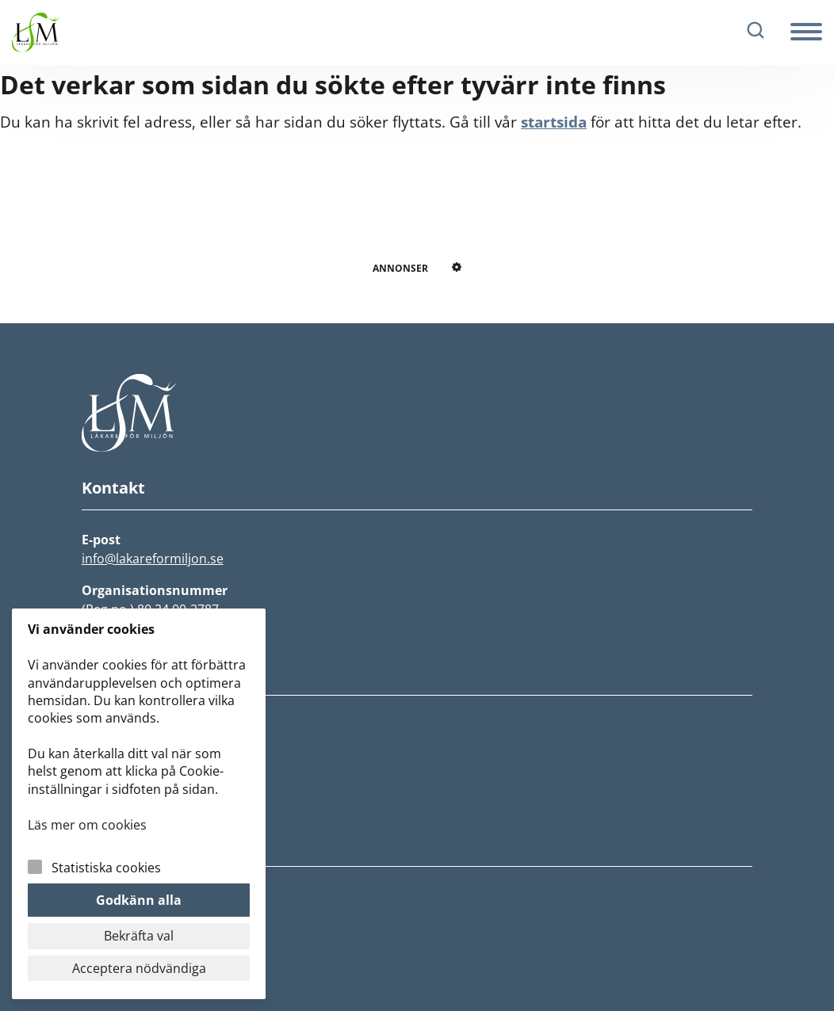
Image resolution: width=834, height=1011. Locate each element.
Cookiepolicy (122, 918)
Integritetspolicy (134, 894)
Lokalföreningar (133, 818)
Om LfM (107, 747)
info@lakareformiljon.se (153, 558)
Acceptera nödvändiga (139, 968)
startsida (554, 122)
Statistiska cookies (106, 867)
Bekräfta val (139, 935)
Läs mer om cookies (87, 825)
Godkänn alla (139, 900)
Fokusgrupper (126, 795)
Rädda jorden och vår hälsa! (170, 771)
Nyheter (107, 723)
